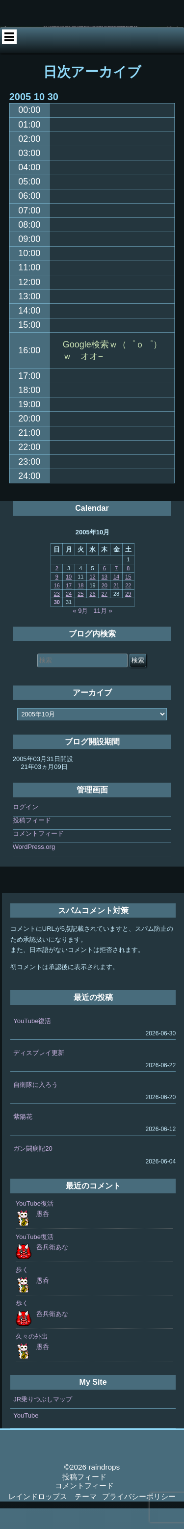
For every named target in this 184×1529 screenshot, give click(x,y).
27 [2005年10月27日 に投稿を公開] (104, 614)
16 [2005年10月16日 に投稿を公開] (57, 606)
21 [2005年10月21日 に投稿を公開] (116, 606)
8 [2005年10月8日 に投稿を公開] (128, 589)
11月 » (102, 631)
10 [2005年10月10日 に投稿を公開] (69, 597)
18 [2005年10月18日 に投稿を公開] (80, 606)
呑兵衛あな (52, 1267)
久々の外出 (32, 1357)
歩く (22, 1290)
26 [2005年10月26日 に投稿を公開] (92, 614)
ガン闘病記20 (32, 1169)
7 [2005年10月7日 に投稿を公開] (116, 589)
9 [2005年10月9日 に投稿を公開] (56, 597)
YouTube (25, 1436)
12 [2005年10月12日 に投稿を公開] (92, 597)
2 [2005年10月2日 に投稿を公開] (56, 589)
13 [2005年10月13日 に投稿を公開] (104, 597)
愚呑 (42, 1234)
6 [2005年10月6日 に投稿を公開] (104, 589)
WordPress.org (34, 867)
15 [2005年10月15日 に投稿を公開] (128, 597)
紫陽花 (22, 1137)
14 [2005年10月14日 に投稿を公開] (116, 597)
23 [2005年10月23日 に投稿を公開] (57, 614)
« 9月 (80, 631)
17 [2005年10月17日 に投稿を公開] (69, 606)
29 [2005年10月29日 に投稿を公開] (128, 614)
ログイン (25, 827)
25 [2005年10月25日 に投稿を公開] (80, 614)
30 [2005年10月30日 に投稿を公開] (57, 623)
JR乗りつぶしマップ (42, 1420)
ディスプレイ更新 (38, 1073)
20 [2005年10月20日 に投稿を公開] (104, 606)
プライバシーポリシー (139, 1517)
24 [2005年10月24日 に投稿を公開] (69, 614)
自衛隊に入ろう (35, 1105)
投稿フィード (32, 840)
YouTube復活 (32, 1041)
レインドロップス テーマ (52, 1517)
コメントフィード (38, 854)
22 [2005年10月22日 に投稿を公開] (128, 606)
